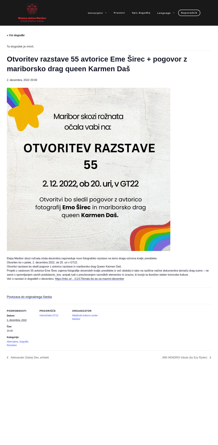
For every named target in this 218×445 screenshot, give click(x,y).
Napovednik (189, 12)
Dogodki (23, 341)
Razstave (12, 345)
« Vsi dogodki (16, 35)
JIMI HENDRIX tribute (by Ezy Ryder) (185, 357)
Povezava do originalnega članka (29, 297)
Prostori (119, 13)
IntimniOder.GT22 (49, 315)
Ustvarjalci (99, 13)
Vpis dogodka (141, 13)
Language (167, 13)
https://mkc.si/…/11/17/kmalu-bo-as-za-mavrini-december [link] (89, 278)
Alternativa (12, 341)
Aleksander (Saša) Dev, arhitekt (29, 357)
